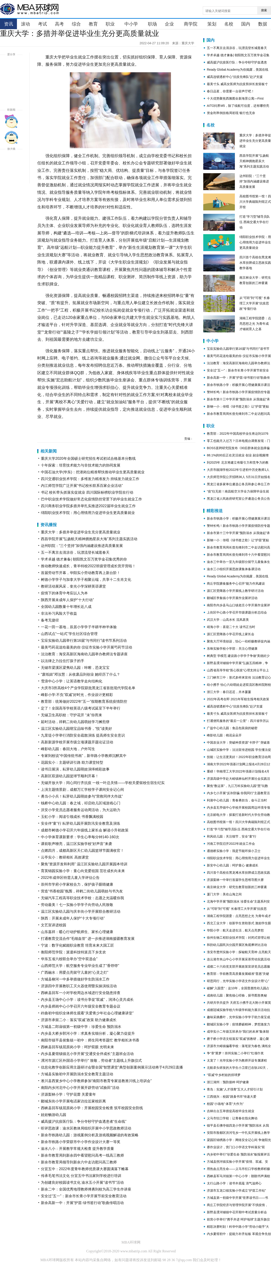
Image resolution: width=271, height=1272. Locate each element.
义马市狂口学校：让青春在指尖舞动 (232, 1118)
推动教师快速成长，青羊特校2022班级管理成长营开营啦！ (88, 566)
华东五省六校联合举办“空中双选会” (69, 959)
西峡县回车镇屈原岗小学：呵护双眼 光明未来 (77, 1047)
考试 (42, 23)
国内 (245, 23)
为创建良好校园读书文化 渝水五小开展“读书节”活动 (82, 1182)
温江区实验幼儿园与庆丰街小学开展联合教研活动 (80, 911)
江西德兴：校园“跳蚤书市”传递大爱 (231, 1096)
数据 (262, 23)
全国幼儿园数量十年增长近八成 (66, 607)
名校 (228, 23)
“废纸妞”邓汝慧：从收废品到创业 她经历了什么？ (80, 674)
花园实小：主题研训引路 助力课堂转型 (72, 762)
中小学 (131, 23)
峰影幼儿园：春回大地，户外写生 (68, 749)
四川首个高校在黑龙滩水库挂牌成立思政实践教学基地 (255, 262)
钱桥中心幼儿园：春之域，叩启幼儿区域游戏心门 (80, 803)
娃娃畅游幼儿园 (53, 1115)
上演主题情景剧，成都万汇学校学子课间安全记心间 (82, 789)
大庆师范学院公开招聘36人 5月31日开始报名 (238, 477)
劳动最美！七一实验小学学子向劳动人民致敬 (77, 905)
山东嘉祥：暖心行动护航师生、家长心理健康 (77, 932)
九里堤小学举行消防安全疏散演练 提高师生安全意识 (83, 735)
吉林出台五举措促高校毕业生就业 (230, 1111)
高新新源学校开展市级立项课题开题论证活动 (77, 742)
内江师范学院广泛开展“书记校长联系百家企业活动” (82, 486)
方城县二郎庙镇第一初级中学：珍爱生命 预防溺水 (81, 1027)
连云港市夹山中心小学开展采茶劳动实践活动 (238, 959)
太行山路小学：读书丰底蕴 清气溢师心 (234, 1183)
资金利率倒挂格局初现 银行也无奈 (231, 113)
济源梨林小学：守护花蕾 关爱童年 (68, 1094)
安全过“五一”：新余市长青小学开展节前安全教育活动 (83, 1196)
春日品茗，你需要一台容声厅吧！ (230, 91)
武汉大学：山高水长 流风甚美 (228, 619)
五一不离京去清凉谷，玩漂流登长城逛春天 (75, 552)
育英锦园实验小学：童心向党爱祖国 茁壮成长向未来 (83, 871)
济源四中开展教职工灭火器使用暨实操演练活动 (79, 986)
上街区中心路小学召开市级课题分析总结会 (237, 612)
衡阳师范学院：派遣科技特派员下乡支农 (73, 952)
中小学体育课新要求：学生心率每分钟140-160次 (80, 837)
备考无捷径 (50, 620)
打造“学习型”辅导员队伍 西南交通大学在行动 (254, 222)
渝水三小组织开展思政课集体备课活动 (234, 569)
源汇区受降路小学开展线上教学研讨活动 (235, 591)
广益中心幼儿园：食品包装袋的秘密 (232, 728)
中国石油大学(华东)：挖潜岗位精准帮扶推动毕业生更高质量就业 (93, 472)
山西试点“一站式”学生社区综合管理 (69, 634)
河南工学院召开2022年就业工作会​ (231, 843)
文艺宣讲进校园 (53, 925)
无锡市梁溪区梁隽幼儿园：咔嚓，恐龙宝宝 (75, 668)
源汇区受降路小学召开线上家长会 (230, 634)
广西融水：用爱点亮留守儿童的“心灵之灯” (74, 972)
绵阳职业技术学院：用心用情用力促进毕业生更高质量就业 (88, 513)
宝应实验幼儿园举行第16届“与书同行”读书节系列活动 (84, 640)
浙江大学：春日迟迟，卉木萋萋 (229, 692)
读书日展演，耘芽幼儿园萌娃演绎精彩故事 (75, 769)
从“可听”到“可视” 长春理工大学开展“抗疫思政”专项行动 (254, 303)
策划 (211, 23)
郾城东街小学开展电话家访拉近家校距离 (73, 1101)
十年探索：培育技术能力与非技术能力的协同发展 (80, 465)
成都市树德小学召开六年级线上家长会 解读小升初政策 (84, 830)
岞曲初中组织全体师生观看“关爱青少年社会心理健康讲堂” (87, 1013)
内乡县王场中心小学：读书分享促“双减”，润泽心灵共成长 (87, 999)
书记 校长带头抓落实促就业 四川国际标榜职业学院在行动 (87, 492)
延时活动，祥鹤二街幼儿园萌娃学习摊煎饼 (75, 722)
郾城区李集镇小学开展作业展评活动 (232, 598)
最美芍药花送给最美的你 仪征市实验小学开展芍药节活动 (86, 647)
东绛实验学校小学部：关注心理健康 (232, 648)
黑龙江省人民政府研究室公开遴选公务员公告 (238, 498)
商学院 (190, 23)
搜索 (264, 10)
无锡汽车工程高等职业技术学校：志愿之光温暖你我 (82, 898)
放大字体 (11, 160)
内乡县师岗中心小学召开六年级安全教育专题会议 (80, 1006)
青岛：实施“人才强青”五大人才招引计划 (235, 1089)
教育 (93, 23)
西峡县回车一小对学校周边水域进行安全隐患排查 (80, 993)
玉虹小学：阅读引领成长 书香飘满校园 (72, 817)
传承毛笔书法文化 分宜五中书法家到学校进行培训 (81, 1176)
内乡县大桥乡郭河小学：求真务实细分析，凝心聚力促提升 (88, 1033)
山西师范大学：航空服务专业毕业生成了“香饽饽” (80, 966)
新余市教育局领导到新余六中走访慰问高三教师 (79, 1162)
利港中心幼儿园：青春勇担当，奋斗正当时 (237, 800)
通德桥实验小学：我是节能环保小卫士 (234, 851)
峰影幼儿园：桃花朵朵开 (224, 735)
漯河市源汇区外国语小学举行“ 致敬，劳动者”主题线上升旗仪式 (91, 1060)
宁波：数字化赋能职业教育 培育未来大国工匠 (77, 945)
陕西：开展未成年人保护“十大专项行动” (73, 918)
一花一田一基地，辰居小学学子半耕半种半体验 (79, 627)
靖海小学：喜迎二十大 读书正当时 (231, 627)
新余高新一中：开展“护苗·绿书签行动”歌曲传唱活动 (82, 1203)
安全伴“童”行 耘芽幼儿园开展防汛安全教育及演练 (80, 823)
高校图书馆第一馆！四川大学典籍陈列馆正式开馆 (255, 201)
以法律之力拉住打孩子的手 (62, 661)
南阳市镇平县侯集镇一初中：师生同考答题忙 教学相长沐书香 (90, 1040)
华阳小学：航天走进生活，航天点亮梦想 (235, 930)
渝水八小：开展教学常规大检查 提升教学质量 (77, 1149)
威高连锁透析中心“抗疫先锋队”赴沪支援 (235, 77)
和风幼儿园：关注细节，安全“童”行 (231, 836)
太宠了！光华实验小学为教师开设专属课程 (237, 1060)
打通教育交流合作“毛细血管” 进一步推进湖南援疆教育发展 (88, 939)
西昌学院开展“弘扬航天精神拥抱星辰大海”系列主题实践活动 (89, 539)
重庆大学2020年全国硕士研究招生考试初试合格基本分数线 (88, 458)
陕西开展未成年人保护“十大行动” (67, 600)
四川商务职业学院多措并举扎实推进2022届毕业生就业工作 (88, 506)
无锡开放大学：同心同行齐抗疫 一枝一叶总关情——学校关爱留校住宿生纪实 (103, 783)
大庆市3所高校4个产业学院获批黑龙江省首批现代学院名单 (88, 688)
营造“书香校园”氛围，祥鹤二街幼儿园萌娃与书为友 (82, 891)
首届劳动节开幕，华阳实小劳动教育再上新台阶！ (80, 573)
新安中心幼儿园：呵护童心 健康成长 (232, 865)
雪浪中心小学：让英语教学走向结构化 (71, 681)
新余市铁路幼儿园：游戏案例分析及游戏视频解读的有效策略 (89, 1135)
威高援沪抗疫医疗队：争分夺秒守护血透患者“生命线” (83, 1121)
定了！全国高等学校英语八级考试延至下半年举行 (80, 708)
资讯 (8, 23)
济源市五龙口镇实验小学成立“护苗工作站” (236, 1190)
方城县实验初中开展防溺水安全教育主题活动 (77, 1074)
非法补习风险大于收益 (59, 613)
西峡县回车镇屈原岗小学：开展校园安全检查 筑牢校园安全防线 (92, 1108)
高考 (59, 23)
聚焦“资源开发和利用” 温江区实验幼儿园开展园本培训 (84, 864)
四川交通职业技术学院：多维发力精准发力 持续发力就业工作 (90, 479)
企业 (169, 23)
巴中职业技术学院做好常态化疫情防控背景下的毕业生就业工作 (91, 499)
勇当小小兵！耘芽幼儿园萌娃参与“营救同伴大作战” (82, 796)
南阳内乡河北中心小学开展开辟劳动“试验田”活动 (80, 1088)
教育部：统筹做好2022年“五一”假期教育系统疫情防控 (84, 701)
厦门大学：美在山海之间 (224, 894)
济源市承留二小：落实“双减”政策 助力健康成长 (79, 1020)
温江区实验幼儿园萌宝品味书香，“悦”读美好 (76, 729)
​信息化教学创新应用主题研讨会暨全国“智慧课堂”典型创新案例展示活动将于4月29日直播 (112, 1067)
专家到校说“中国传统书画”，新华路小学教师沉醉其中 (83, 756)
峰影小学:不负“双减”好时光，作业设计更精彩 (77, 695)
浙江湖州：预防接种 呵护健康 (228, 1082)
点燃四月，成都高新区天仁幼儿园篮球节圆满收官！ (82, 850)
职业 (110, 23)
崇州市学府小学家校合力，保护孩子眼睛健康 (77, 884)
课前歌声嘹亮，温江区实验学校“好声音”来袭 (76, 844)
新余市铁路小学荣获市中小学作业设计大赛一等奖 (80, 1142)
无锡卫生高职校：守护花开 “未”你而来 (71, 715)
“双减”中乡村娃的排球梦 (224, 1075)
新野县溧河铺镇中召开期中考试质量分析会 (237, 1212)
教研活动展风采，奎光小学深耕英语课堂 (73, 586)
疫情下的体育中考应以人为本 (64, 593)
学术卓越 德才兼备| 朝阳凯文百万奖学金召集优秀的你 (84, 559)
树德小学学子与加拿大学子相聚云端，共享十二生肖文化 (86, 579)
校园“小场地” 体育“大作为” (225, 1104)
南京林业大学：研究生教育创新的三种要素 (237, 887)
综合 (76, 23)
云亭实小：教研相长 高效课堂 (65, 857)
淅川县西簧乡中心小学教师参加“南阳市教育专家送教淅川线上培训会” (96, 1081)
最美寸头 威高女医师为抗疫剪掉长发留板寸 (237, 84)
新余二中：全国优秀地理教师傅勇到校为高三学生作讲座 (86, 1189)
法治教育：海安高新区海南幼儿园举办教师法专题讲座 (84, 654)
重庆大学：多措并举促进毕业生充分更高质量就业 (80, 532)
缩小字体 (11, 176)
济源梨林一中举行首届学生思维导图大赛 (235, 880)
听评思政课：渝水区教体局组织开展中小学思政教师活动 (86, 1128)
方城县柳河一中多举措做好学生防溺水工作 (75, 979)
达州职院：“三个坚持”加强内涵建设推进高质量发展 (82, 546)
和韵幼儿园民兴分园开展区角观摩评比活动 (237, 945)
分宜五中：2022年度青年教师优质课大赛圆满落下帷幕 (84, 1169)
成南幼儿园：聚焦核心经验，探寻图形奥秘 (237, 995)
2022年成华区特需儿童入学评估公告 (70, 878)
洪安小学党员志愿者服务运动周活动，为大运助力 (80, 810)
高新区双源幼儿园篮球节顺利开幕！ (70, 776)
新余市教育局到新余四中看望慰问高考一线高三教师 (82, 1155)
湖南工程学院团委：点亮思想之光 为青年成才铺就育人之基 (255, 323)
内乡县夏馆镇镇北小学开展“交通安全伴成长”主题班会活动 (87, 1054)
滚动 (25, 23)
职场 (152, 23)
